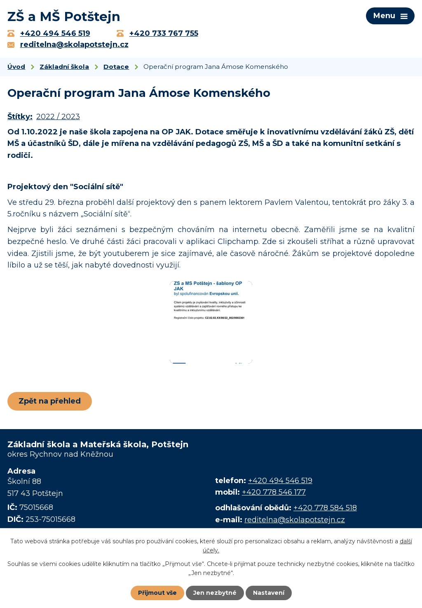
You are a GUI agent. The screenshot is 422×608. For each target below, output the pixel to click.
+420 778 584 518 (325, 507)
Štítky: (20, 116)
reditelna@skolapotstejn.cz (294, 519)
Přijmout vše (157, 592)
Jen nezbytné (215, 592)
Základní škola (64, 66)
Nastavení (268, 592)
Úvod (16, 66)
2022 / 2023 (58, 116)
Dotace (116, 66)
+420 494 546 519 (280, 480)
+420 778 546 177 (274, 492)
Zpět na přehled (50, 401)
